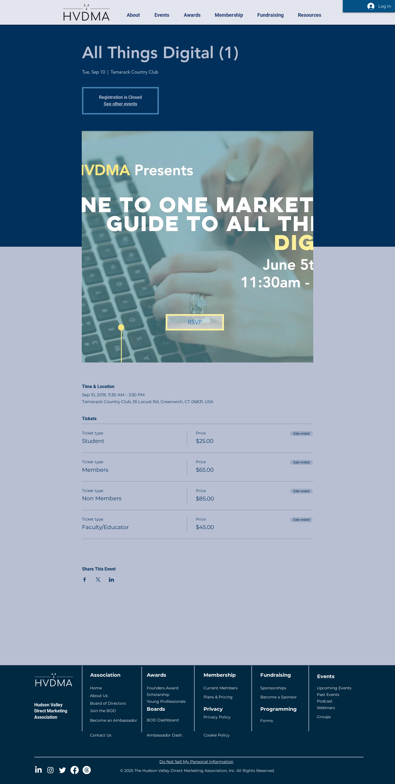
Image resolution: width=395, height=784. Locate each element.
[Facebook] (74, 770)
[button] (136, 15)
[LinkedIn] (38, 770)
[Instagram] (50, 770)
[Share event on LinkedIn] (111, 579)
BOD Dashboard (163, 720)
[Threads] (87, 770)
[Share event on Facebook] (84, 579)
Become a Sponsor (278, 697)
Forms (266, 720)
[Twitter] (62, 770)
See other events (120, 103)
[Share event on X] (98, 579)
